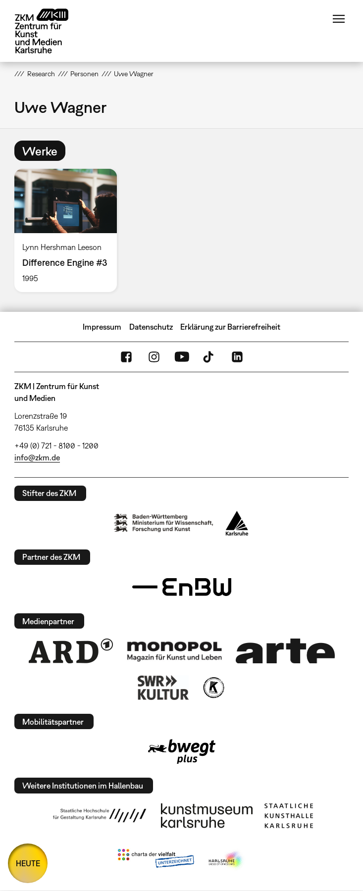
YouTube (182, 357)
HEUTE (28, 863)
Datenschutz (151, 326)
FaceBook (126, 357)
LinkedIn (237, 357)
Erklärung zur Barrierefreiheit (230, 326)
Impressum (102, 326)
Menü (339, 19)
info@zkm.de (37, 457)
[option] (69, 230)
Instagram (154, 357)
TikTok (209, 357)
